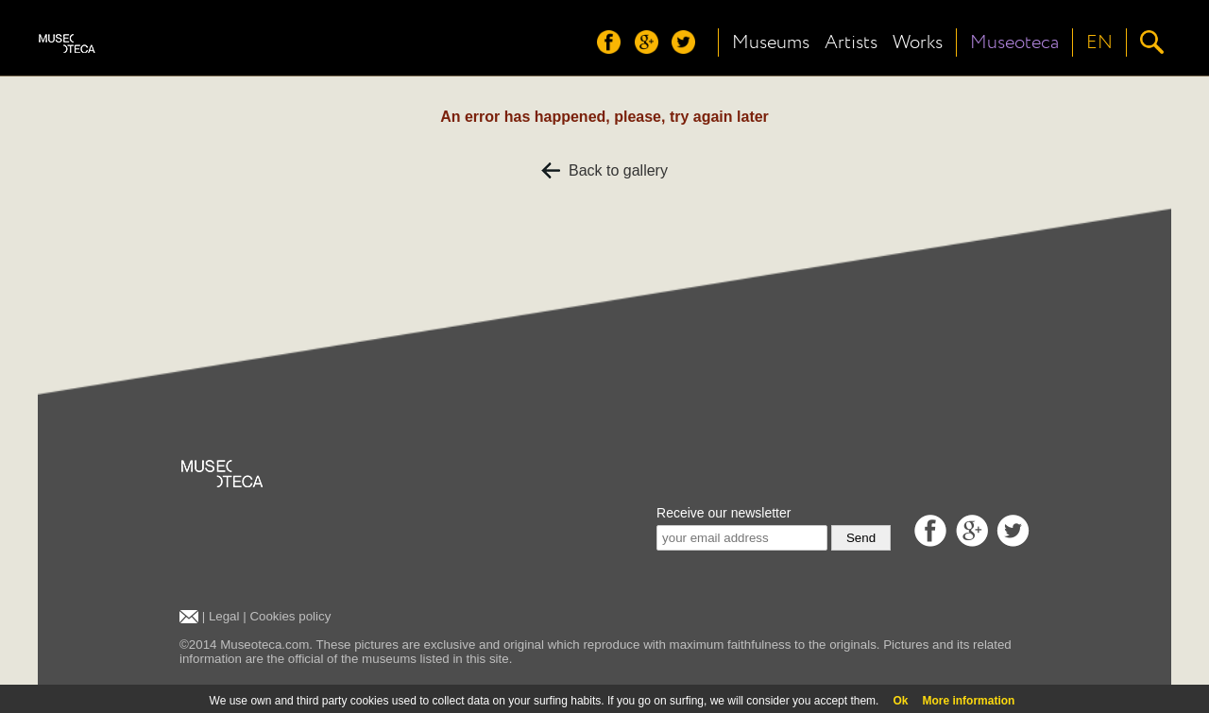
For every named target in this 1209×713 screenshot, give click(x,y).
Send (861, 538)
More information (968, 700)
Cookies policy (290, 616)
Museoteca (1014, 42)
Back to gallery (604, 170)
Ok (900, 700)
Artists (851, 42)
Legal (224, 616)
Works (918, 42)
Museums (770, 42)
